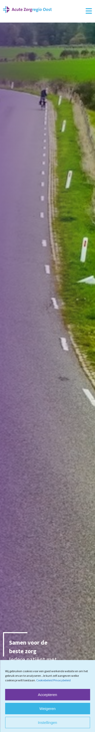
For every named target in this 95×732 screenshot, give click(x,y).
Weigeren (48, 708)
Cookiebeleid (44, 680)
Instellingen (47, 722)
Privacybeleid (62, 680)
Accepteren (47, 694)
